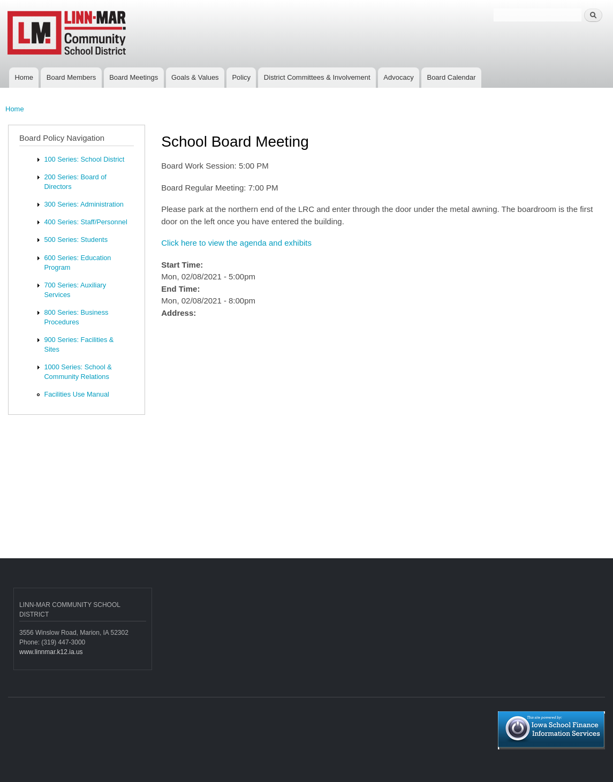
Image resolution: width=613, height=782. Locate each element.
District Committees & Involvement (317, 77)
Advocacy (398, 77)
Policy (241, 77)
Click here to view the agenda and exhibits (236, 242)
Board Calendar (451, 77)
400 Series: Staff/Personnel (85, 222)
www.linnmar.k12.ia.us (51, 652)
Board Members (71, 77)
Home (23, 77)
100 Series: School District (84, 159)
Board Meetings (133, 77)
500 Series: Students (76, 240)
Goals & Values (195, 77)
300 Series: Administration (83, 204)
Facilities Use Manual (76, 394)
